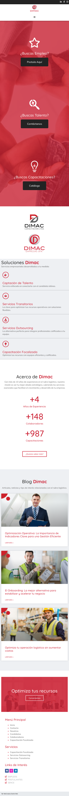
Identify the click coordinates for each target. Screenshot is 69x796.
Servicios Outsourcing (18, 328)
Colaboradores (17, 737)
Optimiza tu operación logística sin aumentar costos (33, 649)
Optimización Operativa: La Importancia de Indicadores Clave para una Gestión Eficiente (33, 535)
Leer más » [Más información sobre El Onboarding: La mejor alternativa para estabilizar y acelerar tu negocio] (9, 600)
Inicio (12, 725)
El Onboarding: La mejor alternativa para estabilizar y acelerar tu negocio (30, 592)
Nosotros (14, 731)
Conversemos (34, 698)
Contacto (14, 728)
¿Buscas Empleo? (34, 53)
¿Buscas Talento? (34, 115)
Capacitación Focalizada (20, 352)
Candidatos (15, 734)
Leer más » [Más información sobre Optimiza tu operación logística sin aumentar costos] (9, 657)
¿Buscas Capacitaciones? (34, 177)
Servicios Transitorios (18, 304)
